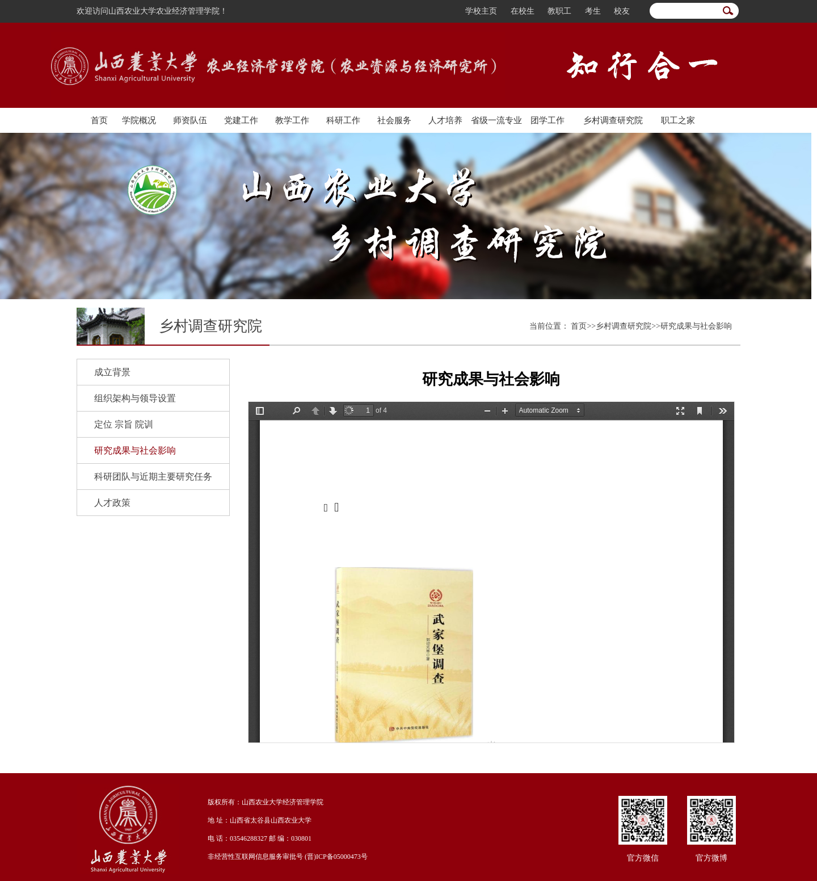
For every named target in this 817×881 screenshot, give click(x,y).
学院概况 (139, 120)
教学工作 (292, 120)
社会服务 (394, 120)
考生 (593, 11)
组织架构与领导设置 (135, 398)
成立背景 (112, 372)
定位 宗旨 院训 (123, 424)
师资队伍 (190, 120)
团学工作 (547, 120)
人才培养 (445, 120)
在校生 (522, 11)
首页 (99, 120)
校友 (622, 11)
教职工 (559, 11)
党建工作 (241, 120)
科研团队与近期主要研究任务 (153, 476)
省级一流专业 (496, 120)
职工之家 (678, 120)
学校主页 (481, 11)
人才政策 (112, 502)
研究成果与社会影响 (135, 450)
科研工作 (343, 120)
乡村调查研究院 (613, 120)
